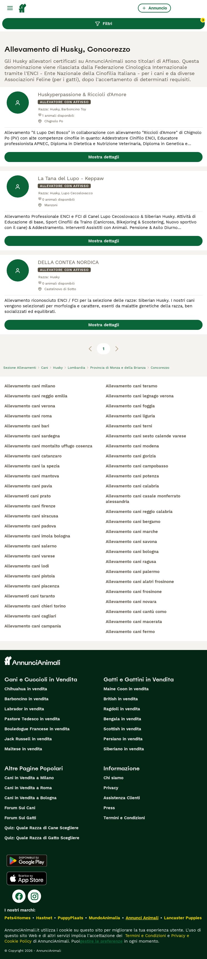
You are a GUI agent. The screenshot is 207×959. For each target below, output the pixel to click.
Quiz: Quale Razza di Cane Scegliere (41, 827)
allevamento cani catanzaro (33, 456)
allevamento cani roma (28, 416)
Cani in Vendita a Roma (28, 787)
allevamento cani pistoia (29, 576)
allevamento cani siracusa (31, 516)
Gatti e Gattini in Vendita (139, 679)
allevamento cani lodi (26, 566)
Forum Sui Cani (19, 807)
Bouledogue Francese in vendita (37, 728)
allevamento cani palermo (133, 571)
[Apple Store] (26, 878)
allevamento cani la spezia (32, 466)
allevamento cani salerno (30, 546)
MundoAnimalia (104, 917)
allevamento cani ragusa (131, 561)
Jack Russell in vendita (28, 738)
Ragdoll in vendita (122, 708)
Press (109, 807)
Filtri (150, 22)
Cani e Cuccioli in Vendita (40, 679)
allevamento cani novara (131, 601)
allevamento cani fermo (130, 631)
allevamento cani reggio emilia (35, 395)
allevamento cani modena (132, 446)
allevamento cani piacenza (31, 586)
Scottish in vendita (122, 728)
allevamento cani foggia (130, 405)
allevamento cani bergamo (133, 521)
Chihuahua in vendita (25, 688)
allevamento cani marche (132, 531)
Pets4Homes (17, 917)
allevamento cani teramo (131, 385)
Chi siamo (113, 777)
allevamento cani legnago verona (140, 395)
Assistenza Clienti (122, 797)
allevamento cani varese (29, 556)
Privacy (111, 787)
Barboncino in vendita (26, 698)
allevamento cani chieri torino (35, 606)
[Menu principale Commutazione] (10, 8)
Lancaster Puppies (183, 917)
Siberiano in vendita (124, 748)
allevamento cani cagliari (30, 616)
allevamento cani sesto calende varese (146, 436)
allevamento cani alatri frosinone (140, 581)
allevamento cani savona (131, 541)
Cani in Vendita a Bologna (30, 797)
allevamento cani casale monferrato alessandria (143, 499)
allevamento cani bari (26, 426)
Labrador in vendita (24, 708)
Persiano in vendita (123, 738)
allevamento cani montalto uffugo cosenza (48, 446)
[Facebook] (19, 896)
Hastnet (44, 917)
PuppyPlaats (70, 917)
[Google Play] (27, 860)
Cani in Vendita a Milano (29, 777)
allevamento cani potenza (132, 476)
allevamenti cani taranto (29, 596)
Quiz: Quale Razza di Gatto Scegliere (41, 837)
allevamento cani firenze (29, 506)
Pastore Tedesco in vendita (32, 718)
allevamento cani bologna (132, 551)
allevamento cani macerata (134, 621)
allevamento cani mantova (31, 476)
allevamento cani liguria (130, 416)
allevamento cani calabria (132, 486)
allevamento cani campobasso (137, 466)
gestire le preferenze (101, 941)
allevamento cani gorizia (131, 456)
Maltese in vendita (23, 748)
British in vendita (121, 698)
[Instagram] (34, 896)
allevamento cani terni (129, 426)
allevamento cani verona (29, 405)
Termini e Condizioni (124, 817)
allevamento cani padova (30, 526)
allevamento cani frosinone (134, 591)
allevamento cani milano (29, 385)
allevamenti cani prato (27, 496)
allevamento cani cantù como (136, 611)
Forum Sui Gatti (20, 817)
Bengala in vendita (122, 718)
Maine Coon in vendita (126, 688)
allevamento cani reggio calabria (139, 511)
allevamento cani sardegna (32, 436)
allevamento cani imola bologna (37, 536)
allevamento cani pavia (28, 486)
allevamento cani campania (32, 626)
